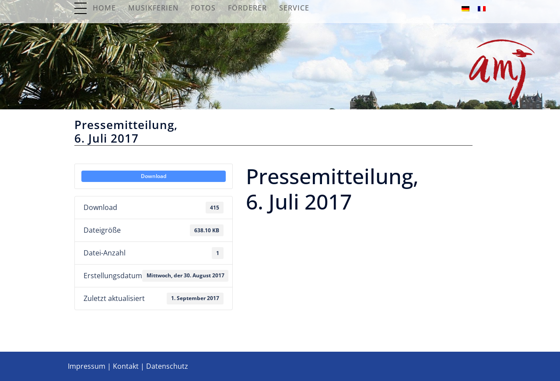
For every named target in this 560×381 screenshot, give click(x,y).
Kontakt (126, 366)
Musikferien (153, 8)
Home (104, 8)
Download (153, 176)
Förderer (247, 8)
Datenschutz (167, 366)
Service (294, 8)
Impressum (86, 366)
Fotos (203, 8)
